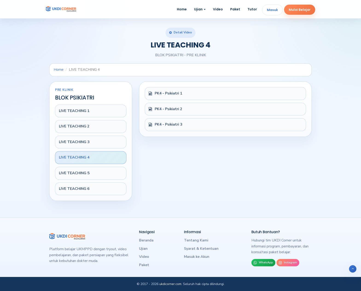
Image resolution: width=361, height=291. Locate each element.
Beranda (146, 240)
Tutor (252, 9)
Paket (235, 9)
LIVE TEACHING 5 (74, 173)
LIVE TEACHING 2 (74, 126)
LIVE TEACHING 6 (74, 188)
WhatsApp (263, 263)
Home (182, 9)
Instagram (288, 263)
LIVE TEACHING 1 (74, 110)
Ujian (200, 9)
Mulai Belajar (300, 9)
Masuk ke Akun (196, 256)
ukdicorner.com (170, 284)
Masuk (272, 10)
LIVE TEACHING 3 (74, 141)
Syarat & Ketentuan (201, 248)
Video (218, 9)
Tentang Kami (196, 240)
